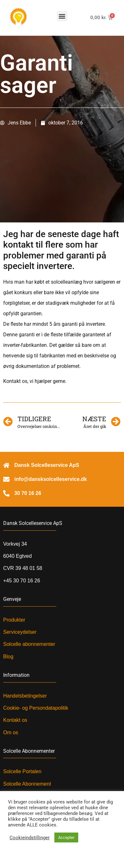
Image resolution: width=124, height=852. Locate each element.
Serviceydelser (20, 632)
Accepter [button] (66, 837)
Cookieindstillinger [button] (30, 838)
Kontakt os (15, 720)
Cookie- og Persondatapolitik (35, 708)
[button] (62, 16)
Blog (8, 656)
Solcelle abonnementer (29, 644)
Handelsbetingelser (25, 696)
